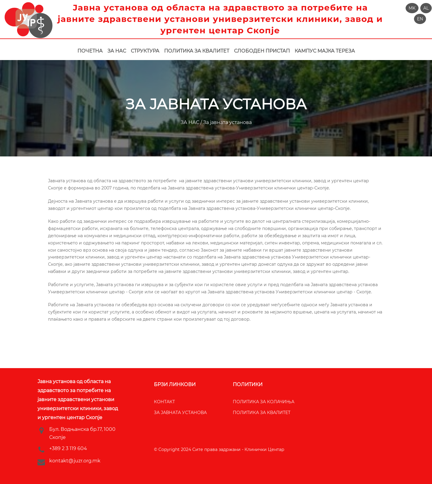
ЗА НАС (190, 122)
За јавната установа (227, 122)
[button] (412, 8)
